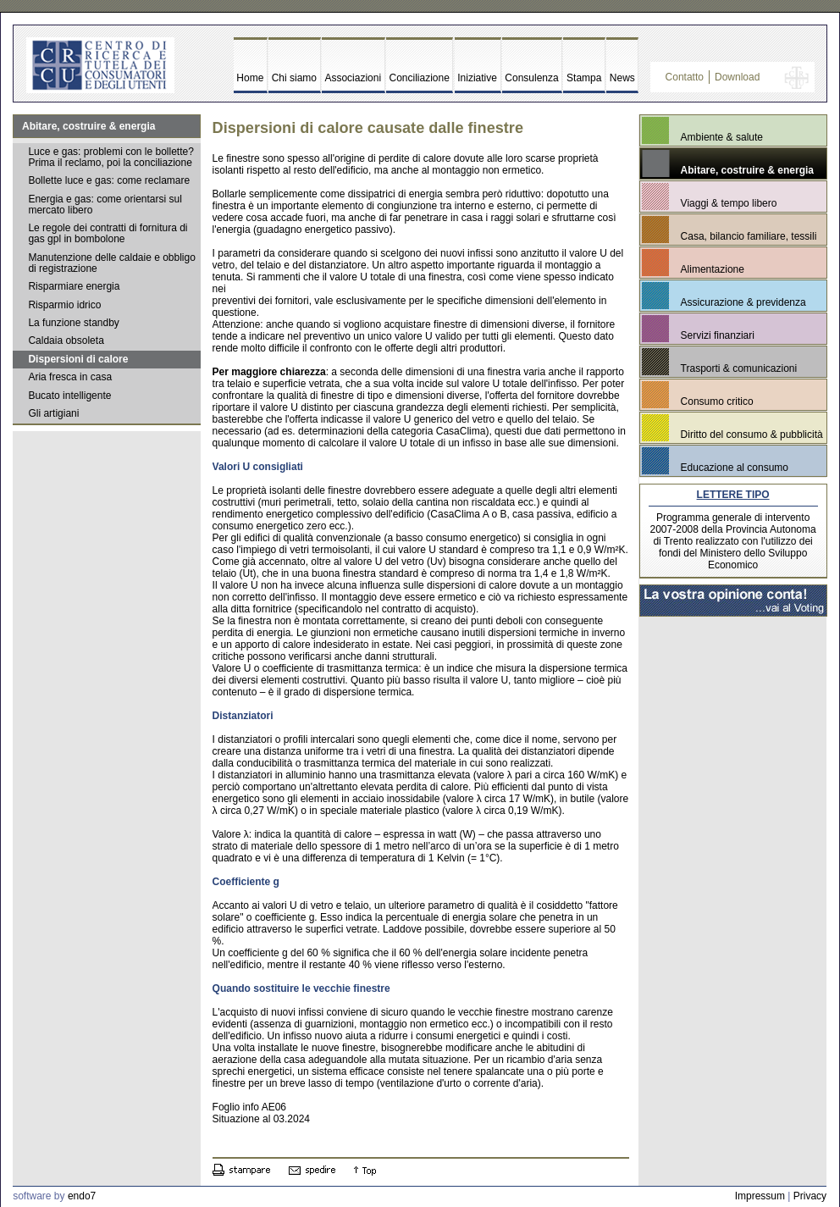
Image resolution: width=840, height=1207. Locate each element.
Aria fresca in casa (70, 377)
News (622, 78)
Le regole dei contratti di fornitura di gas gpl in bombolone (107, 233)
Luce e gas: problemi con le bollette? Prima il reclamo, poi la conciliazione (110, 157)
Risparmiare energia (73, 286)
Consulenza (531, 78)
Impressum (760, 1196)
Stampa (583, 78)
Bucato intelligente (69, 395)
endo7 (82, 1196)
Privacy (809, 1196)
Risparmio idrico (64, 305)
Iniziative (477, 78)
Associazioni (352, 78)
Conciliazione (420, 78)
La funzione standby (73, 323)
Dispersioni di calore (78, 359)
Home (249, 78)
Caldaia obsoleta (65, 340)
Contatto (685, 77)
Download (737, 77)
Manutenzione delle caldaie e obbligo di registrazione (111, 263)
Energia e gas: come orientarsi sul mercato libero (104, 204)
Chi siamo (294, 78)
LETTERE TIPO (733, 495)
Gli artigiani (53, 413)
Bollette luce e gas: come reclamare (109, 180)
